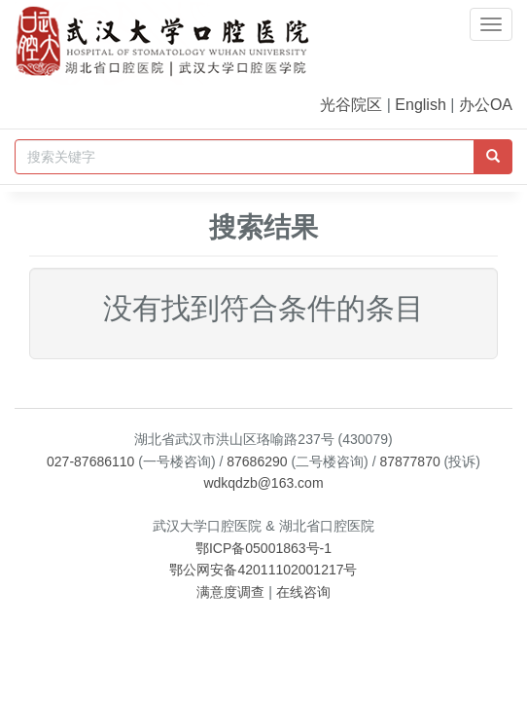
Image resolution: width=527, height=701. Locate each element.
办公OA (485, 104)
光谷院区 (351, 104)
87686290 (257, 461)
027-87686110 (90, 461)
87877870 (409, 461)
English (420, 104)
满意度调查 (230, 592)
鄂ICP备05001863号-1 (263, 548)
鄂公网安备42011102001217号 (263, 569)
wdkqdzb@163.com (263, 483)
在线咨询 (303, 592)
